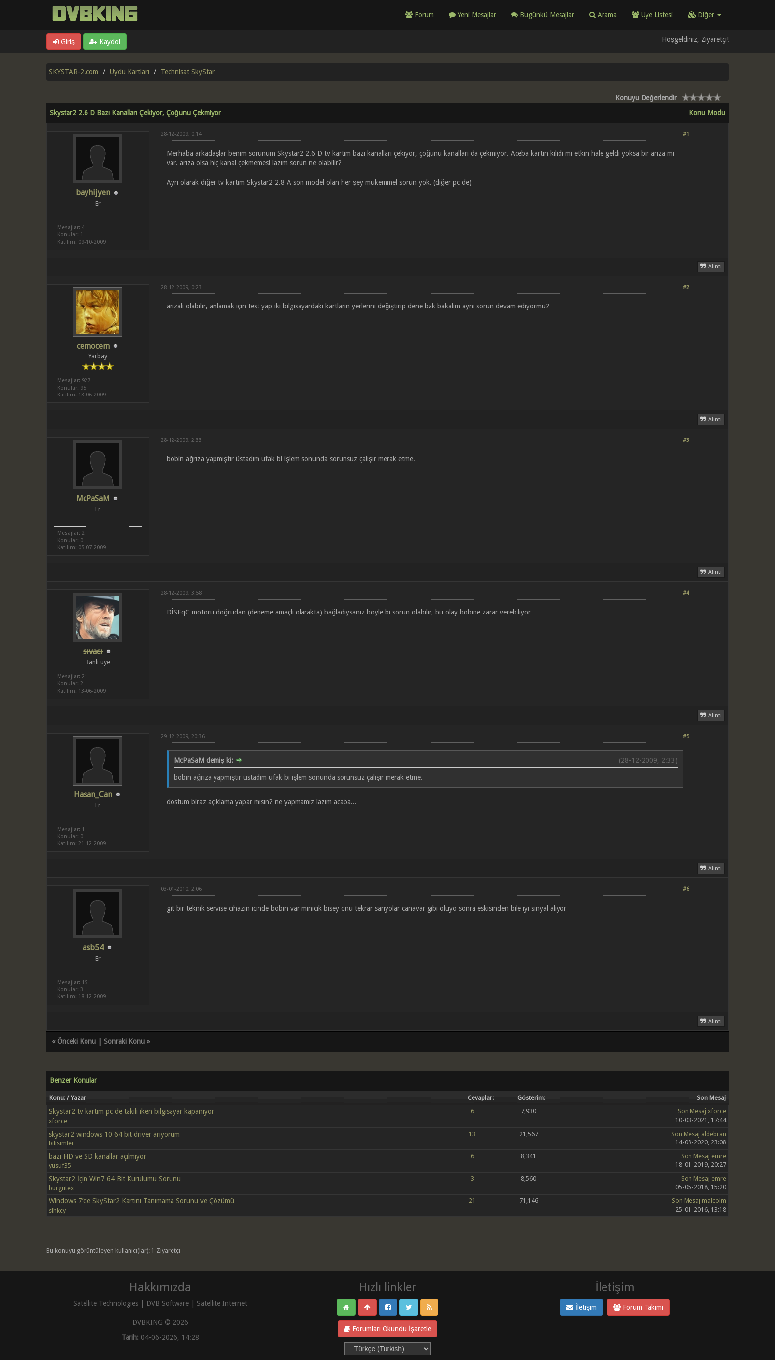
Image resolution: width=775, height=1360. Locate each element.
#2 (686, 287)
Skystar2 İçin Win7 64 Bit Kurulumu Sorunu (115, 1179)
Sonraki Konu (124, 1041)
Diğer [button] (704, 15)
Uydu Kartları (129, 72)
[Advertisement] (425, 215)
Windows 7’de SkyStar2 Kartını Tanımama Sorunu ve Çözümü (141, 1201)
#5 (686, 736)
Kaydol (104, 41)
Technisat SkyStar (188, 72)
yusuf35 (60, 1165)
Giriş (64, 41)
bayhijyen (93, 192)
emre (718, 1156)
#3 (686, 440)
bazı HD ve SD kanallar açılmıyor (97, 1156)
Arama (603, 15)
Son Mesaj (692, 1111)
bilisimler (61, 1143)
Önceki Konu (76, 1041)
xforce (58, 1121)
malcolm (714, 1200)
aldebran (713, 1134)
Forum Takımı (638, 1307)
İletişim (581, 1307)
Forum (419, 15)
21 (472, 1200)
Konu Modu (707, 113)
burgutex (61, 1188)
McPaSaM (93, 498)
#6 (686, 889)
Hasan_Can (93, 794)
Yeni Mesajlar (472, 15)
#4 (686, 593)
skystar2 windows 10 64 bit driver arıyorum (114, 1134)
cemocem (93, 346)
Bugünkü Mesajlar (542, 15)
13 (472, 1134)
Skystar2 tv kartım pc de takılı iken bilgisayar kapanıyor (131, 1111)
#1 (686, 134)
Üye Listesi (652, 15)
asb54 (93, 947)
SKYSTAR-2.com (73, 72)
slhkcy (57, 1210)
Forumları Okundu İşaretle (387, 1329)
